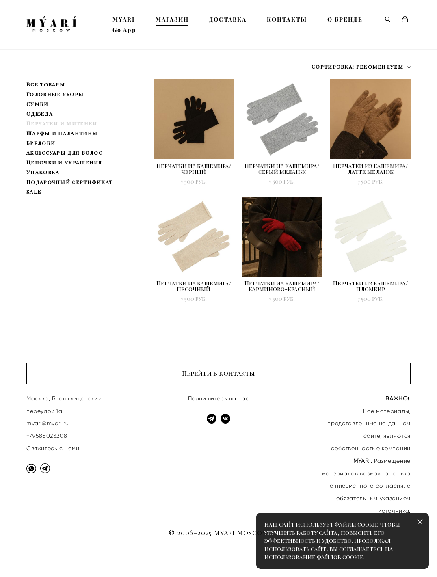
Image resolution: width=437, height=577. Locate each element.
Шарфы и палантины (61, 133)
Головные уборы (55, 94)
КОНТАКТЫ (287, 19)
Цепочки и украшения (64, 162)
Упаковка (42, 172)
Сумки (37, 103)
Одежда (39, 113)
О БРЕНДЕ (345, 19)
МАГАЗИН (172, 19)
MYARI (123, 19)
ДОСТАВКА (228, 19)
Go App (124, 30)
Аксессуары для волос (64, 152)
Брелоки (40, 142)
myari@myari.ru (47, 423)
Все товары (45, 84)
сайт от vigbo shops (50, 558)
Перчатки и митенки (61, 123)
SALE (33, 191)
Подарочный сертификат (69, 181)
